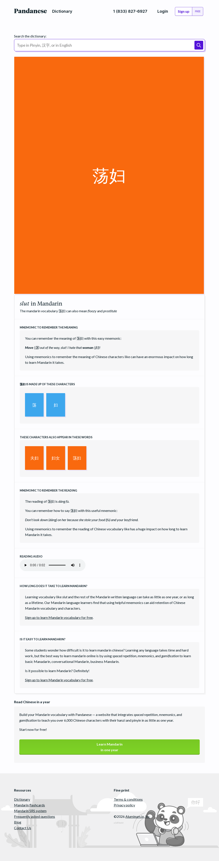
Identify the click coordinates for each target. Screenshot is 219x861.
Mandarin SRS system (30, 811)
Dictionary (22, 799)
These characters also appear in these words (56, 437)
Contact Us (22, 828)
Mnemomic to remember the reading (48, 490)
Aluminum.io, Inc (137, 816)
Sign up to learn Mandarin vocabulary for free (59, 617)
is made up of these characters (47, 384)
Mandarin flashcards (29, 805)
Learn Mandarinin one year (110, 747)
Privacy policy (124, 805)
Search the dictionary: (30, 36)
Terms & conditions (128, 799)
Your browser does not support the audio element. (52, 565)
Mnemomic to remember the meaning (49, 327)
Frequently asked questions (34, 816)
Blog (17, 822)
